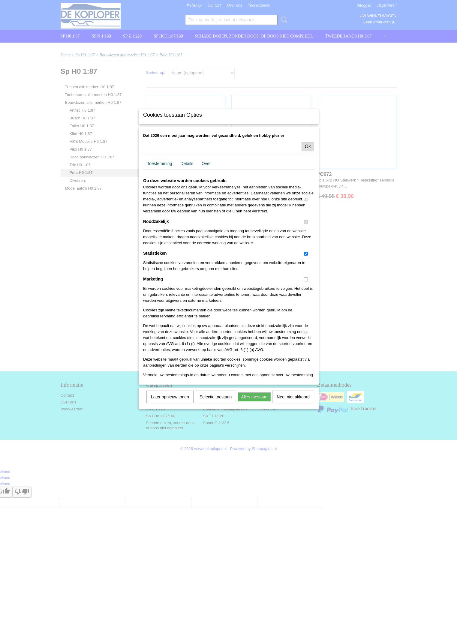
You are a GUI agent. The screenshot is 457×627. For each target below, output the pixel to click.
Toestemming (159, 213)
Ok (308, 196)
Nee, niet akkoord (293, 446)
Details (186, 213)
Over (206, 213)
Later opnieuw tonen (170, 446)
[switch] (306, 271)
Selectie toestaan (216, 446)
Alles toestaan (254, 446)
